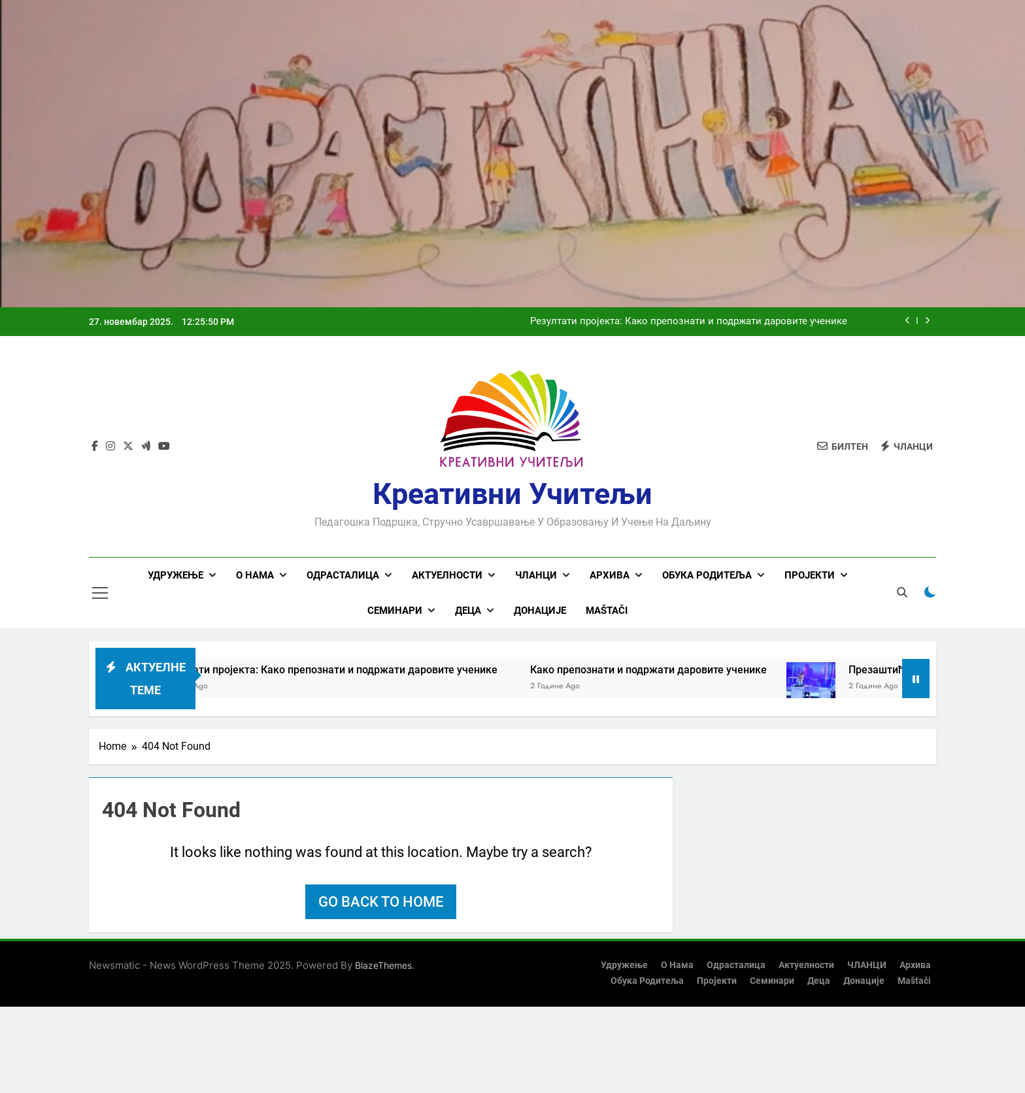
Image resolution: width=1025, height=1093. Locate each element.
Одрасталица (343, 575)
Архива (610, 575)
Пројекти (809, 575)
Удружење (175, 575)
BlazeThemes (383, 965)
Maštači (607, 610)
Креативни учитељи (512, 494)
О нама (255, 575)
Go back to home (380, 902)
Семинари (394, 610)
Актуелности (447, 575)
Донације (540, 610)
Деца (468, 610)
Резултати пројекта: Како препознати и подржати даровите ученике (688, 321)
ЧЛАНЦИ (536, 575)
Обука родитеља (707, 575)
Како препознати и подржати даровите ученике (666, 670)
